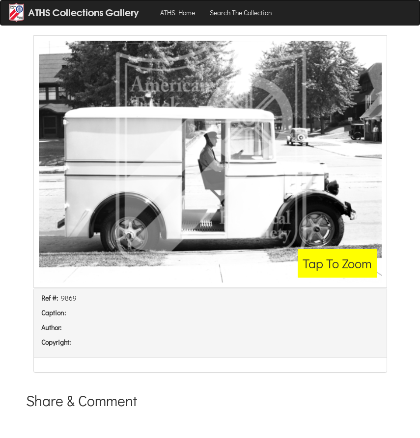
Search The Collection (241, 12)
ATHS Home (177, 12)
